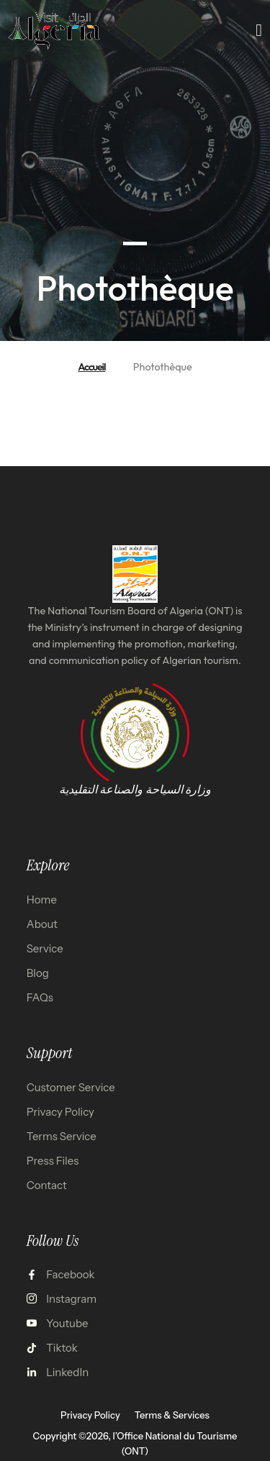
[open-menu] (259, 30)
